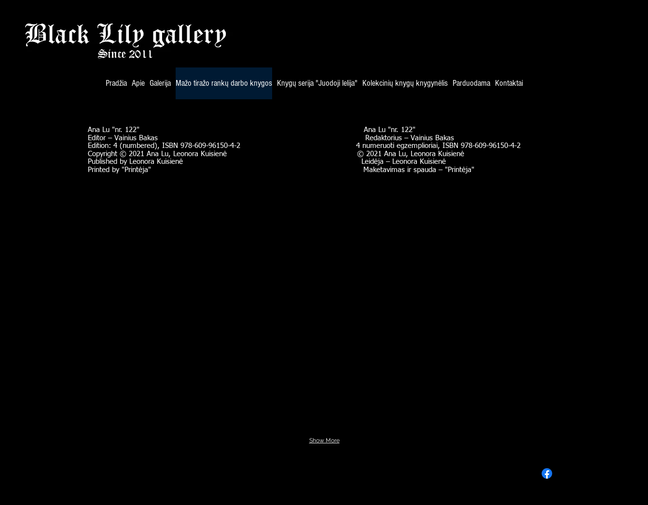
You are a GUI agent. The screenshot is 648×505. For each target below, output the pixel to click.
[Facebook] (547, 473)
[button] (132, 222)
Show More (324, 440)
